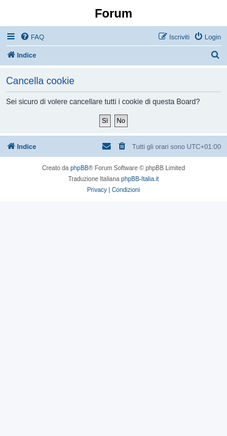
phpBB (79, 168)
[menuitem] (32, 37)
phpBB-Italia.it (140, 179)
